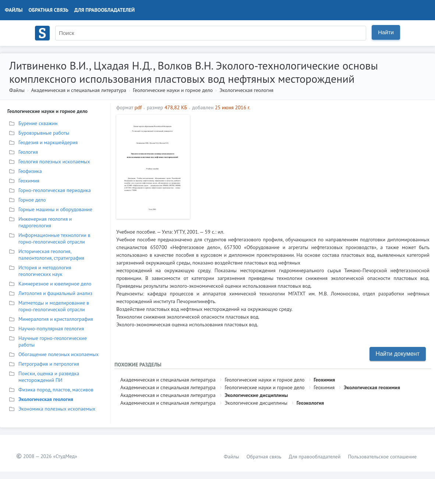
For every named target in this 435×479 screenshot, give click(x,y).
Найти (386, 32)
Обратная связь (48, 10)
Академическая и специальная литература (78, 90)
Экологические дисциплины (256, 395)
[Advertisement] (311, 166)
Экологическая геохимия (372, 387)
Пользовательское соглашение (382, 456)
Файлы (14, 10)
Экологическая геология (246, 90)
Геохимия (324, 379)
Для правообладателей (104, 10)
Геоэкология (310, 403)
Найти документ (398, 354)
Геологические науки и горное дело (173, 90)
